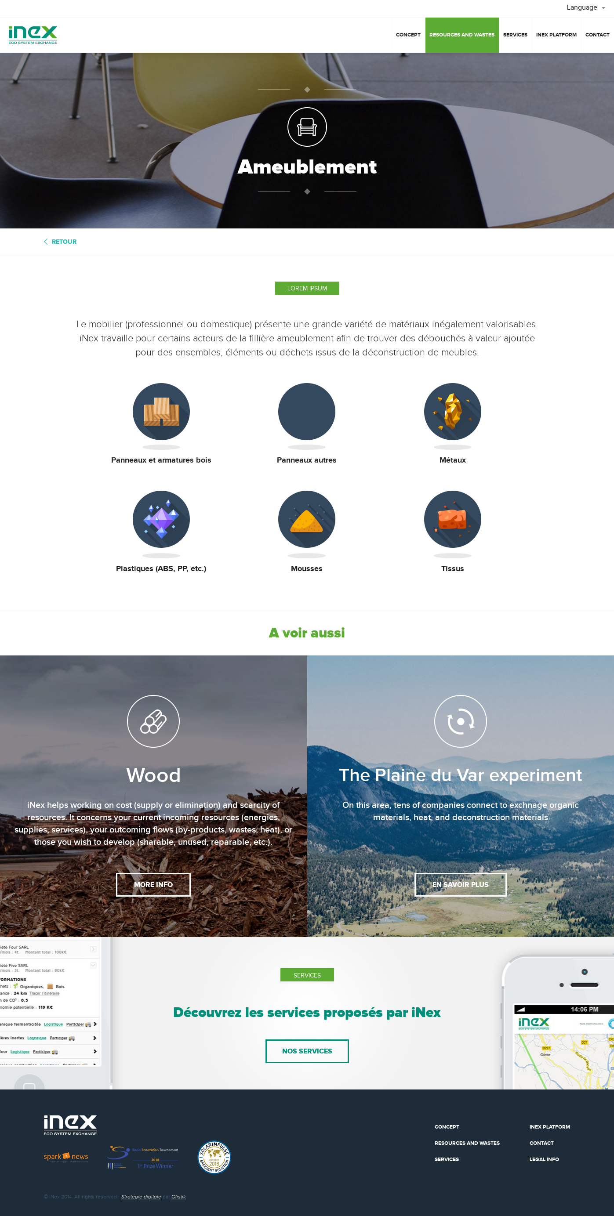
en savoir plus (460, 884)
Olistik (178, 1197)
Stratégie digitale (141, 1197)
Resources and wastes (461, 35)
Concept (408, 35)
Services (515, 35)
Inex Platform (550, 1127)
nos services (307, 1051)
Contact (597, 35)
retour (64, 242)
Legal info (544, 1159)
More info (153, 884)
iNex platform (556, 35)
